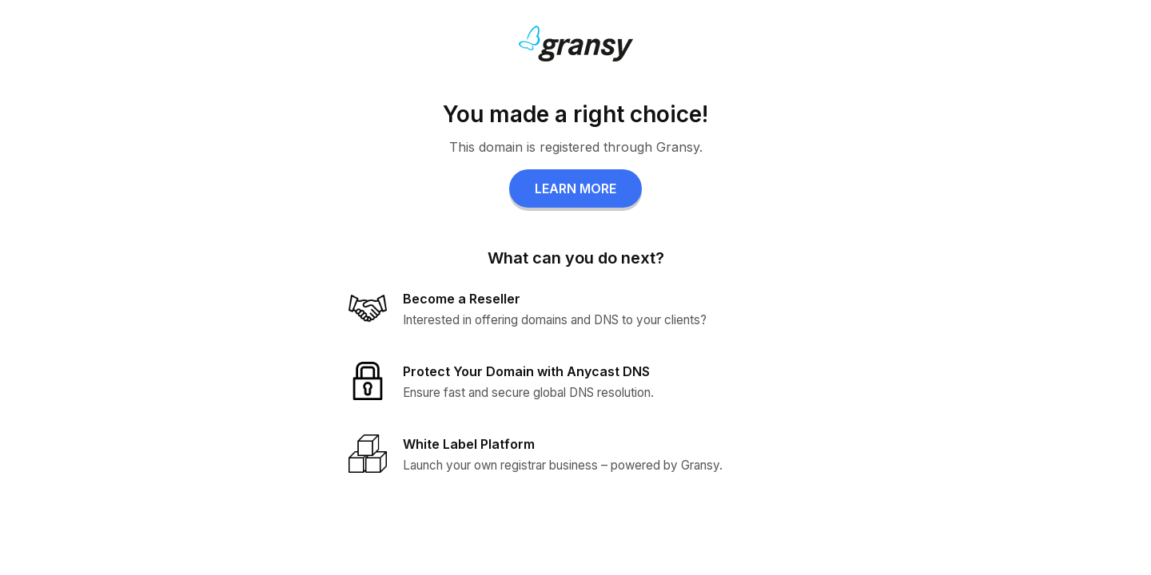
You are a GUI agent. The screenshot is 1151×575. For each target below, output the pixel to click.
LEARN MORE (575, 188)
